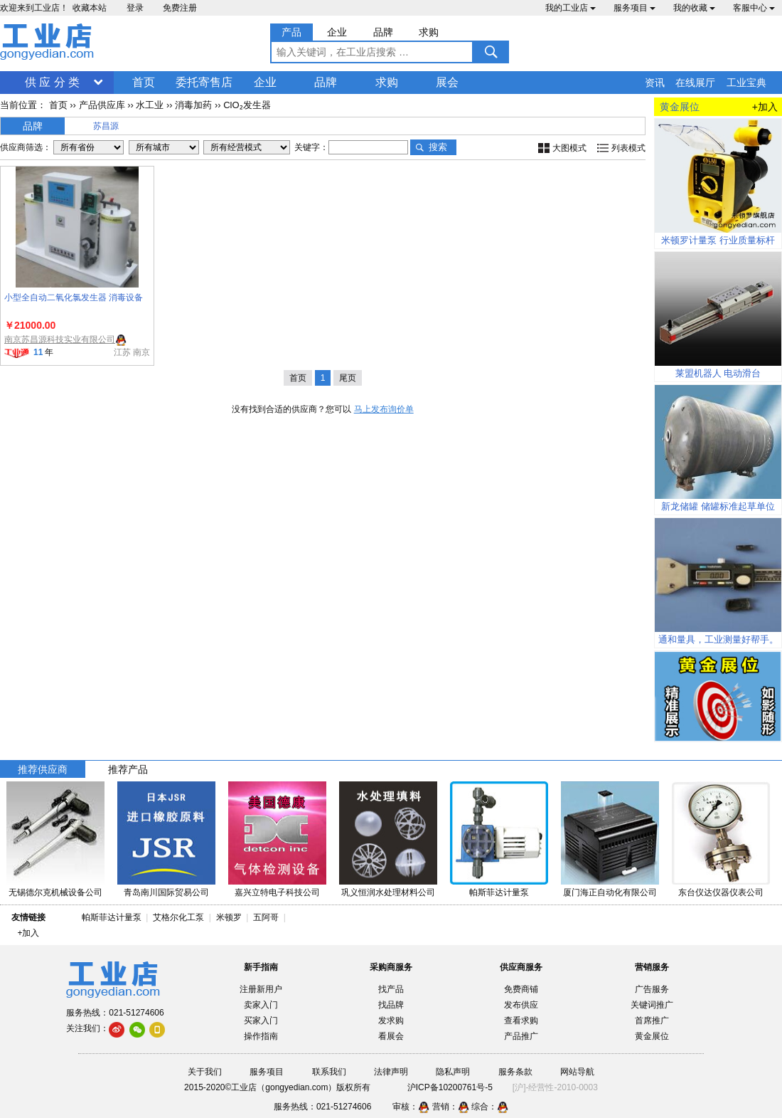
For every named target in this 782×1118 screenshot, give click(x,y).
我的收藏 (694, 8)
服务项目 (634, 8)
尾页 (347, 378)
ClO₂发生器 (246, 105)
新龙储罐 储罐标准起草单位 (718, 506)
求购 (386, 82)
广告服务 (652, 989)
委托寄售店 (204, 82)
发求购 (391, 1020)
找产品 (391, 989)
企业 (265, 82)
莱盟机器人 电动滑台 (718, 373)
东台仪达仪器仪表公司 (721, 892)
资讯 (655, 82)
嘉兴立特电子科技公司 (277, 892)
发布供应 (521, 1005)
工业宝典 (746, 82)
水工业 (150, 105)
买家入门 (261, 1020)
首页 (143, 82)
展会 (447, 82)
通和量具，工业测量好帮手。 (718, 639)
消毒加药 (193, 105)
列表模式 (628, 148)
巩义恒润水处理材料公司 (388, 892)
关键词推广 (652, 1005)
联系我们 (329, 1072)
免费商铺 (521, 989)
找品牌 (391, 1005)
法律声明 (391, 1072)
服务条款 (515, 1072)
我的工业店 (570, 8)
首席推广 (652, 1020)
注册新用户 (261, 989)
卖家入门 (261, 1005)
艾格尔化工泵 (178, 917)
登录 (135, 8)
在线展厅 (695, 82)
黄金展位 (652, 1036)
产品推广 (521, 1036)
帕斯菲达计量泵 (499, 892)
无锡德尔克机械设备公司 (55, 892)
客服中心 (754, 8)
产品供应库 (102, 105)
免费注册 (180, 8)
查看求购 (521, 1020)
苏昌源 (106, 126)
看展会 (391, 1036)
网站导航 (577, 1072)
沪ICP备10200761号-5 (450, 1087)
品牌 (325, 82)
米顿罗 (231, 917)
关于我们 (205, 1072)
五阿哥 (266, 917)
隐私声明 (453, 1072)
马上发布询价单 (384, 409)
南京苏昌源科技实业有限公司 (59, 339)
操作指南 (261, 1036)
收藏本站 (90, 8)
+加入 (765, 106)
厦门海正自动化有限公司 (610, 892)
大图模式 (569, 148)
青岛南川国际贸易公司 (166, 892)
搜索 (438, 147)
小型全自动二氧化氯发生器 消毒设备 (73, 297)
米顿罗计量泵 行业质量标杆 (718, 240)
